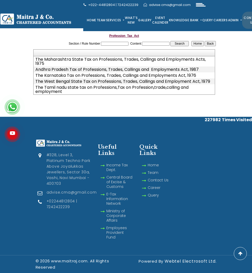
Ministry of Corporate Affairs (116, 215)
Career (154, 187)
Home (91, 20)
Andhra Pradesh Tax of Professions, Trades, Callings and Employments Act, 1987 (117, 69)
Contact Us (158, 180)
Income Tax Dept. (117, 167)
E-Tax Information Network (117, 199)
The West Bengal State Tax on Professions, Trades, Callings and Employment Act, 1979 (122, 81)
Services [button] (114, 20)
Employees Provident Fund (116, 232)
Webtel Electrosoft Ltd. (190, 261)
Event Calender (160, 20)
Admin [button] (234, 20)
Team (101, 20)
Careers (221, 20)
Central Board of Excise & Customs (119, 182)
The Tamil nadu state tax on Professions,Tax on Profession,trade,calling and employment (112, 89)
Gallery (145, 20)
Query (207, 20)
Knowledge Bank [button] (184, 20)
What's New (131, 20)
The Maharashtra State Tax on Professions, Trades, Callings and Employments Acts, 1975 (120, 61)
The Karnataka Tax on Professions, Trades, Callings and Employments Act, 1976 (115, 75)
